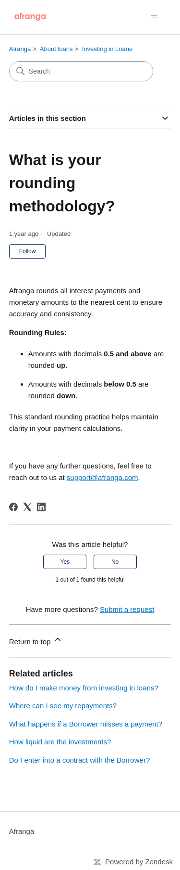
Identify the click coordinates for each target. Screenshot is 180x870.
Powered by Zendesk (139, 861)
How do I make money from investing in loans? (83, 688)
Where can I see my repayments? (63, 705)
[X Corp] (27, 507)
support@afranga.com (102, 477)
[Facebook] (13, 507)
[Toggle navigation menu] (154, 17)
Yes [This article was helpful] (65, 561)
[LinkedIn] (41, 507)
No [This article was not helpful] (115, 561)
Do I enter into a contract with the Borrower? (79, 760)
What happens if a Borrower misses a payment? (85, 724)
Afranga (20, 48)
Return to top (35, 640)
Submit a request (127, 609)
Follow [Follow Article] (27, 251)
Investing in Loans (107, 48)
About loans (56, 48)
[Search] (81, 71)
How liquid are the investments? (60, 742)
